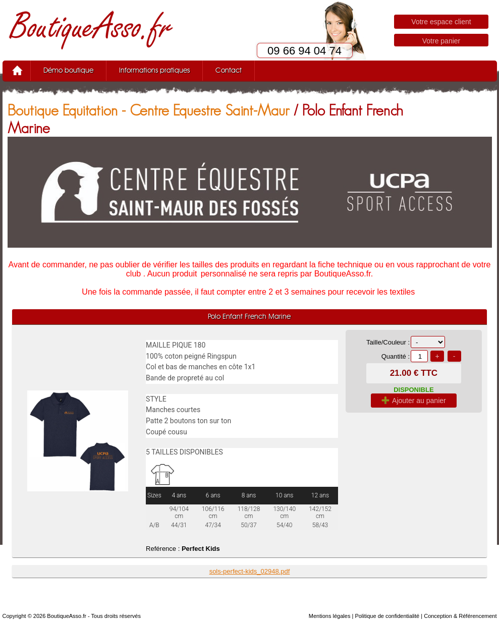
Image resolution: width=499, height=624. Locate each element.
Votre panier (441, 41)
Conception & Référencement (460, 616)
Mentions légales (330, 616)
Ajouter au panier (413, 400)
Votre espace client (441, 22)
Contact (228, 70)
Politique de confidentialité (387, 616)
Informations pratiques (154, 70)
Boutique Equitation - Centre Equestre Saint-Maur (149, 110)
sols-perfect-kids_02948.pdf (249, 571)
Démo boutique (68, 70)
